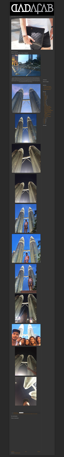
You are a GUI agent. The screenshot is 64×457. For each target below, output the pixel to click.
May (45, 102)
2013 (44, 121)
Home (26, 451)
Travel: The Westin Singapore (47, 107)
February (45, 105)
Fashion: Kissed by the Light (47, 109)
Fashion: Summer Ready (47, 106)
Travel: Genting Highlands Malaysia (48, 110)
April (45, 103)
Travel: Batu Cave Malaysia (47, 116)
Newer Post (12, 451)
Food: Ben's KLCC (46, 115)
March (45, 104)
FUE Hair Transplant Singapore (47, 86)
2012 (44, 122)
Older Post (39, 451)
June (45, 101)
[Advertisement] (25, 444)
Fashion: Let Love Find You (47, 111)
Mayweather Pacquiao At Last (47, 89)
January (45, 117)
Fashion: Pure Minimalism (47, 114)
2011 (44, 123)
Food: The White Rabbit (47, 108)
